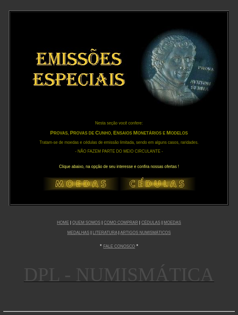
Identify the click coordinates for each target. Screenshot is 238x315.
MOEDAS (172, 222)
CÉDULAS (150, 222)
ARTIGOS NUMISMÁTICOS (145, 232)
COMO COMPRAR (121, 222)
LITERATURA (105, 232)
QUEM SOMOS (86, 222)
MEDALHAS (78, 232)
